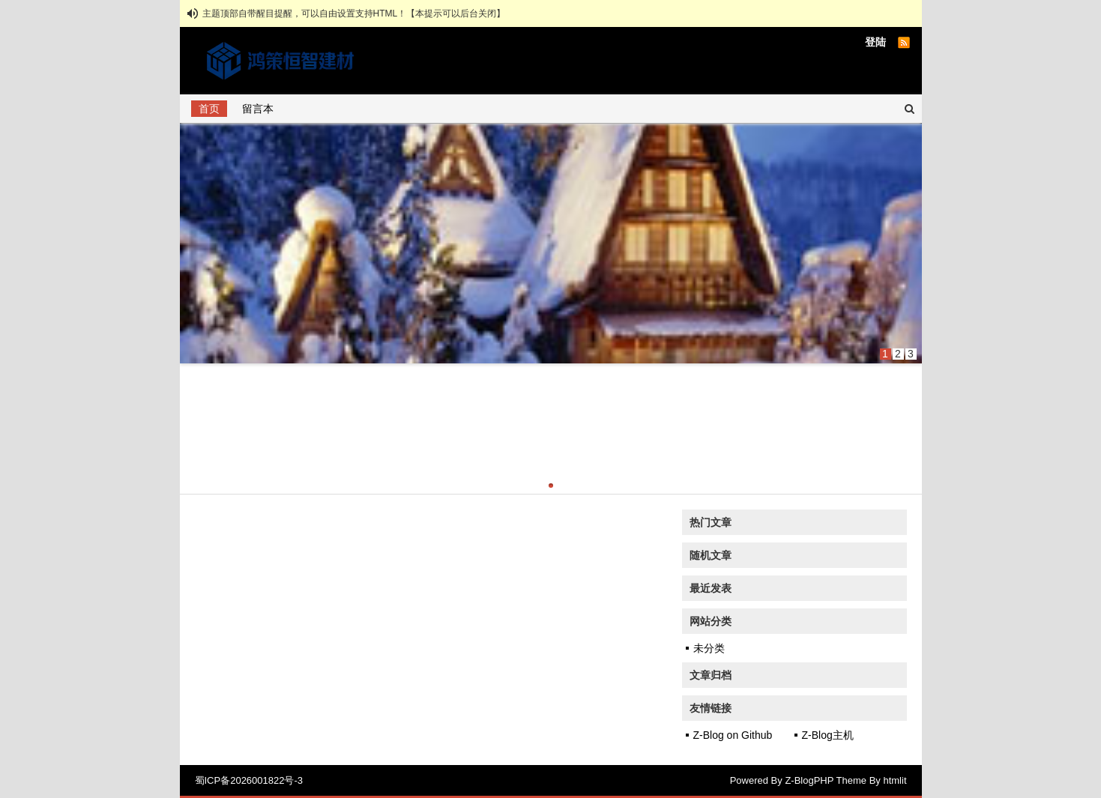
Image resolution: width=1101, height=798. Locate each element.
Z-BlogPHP (809, 780)
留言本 (258, 109)
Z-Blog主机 (828, 735)
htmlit (894, 780)
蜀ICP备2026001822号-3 (249, 780)
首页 (209, 109)
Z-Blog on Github (733, 735)
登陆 (875, 42)
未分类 (709, 648)
